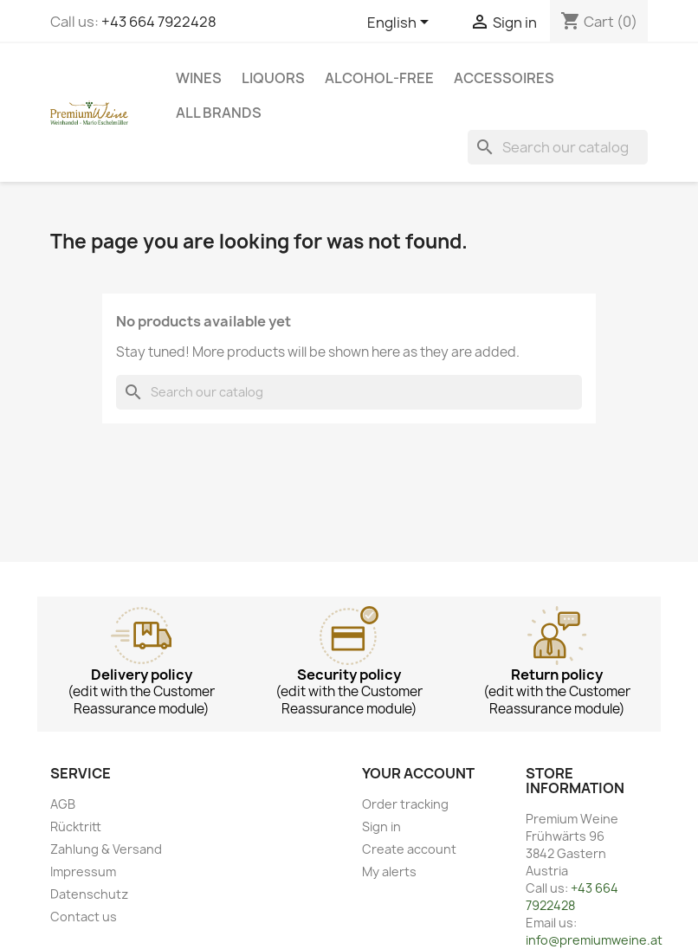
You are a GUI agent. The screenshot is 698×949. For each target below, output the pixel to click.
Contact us (83, 916)
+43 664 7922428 (159, 21)
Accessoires (504, 77)
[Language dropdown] (401, 23)
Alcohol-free (379, 77)
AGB (62, 804)
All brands (219, 112)
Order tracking (405, 804)
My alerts (389, 871)
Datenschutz (89, 894)
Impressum (83, 871)
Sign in (381, 826)
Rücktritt (75, 826)
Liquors (273, 77)
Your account (418, 773)
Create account (409, 849)
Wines (199, 77)
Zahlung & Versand (106, 849)
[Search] (558, 147)
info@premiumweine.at (594, 940)
